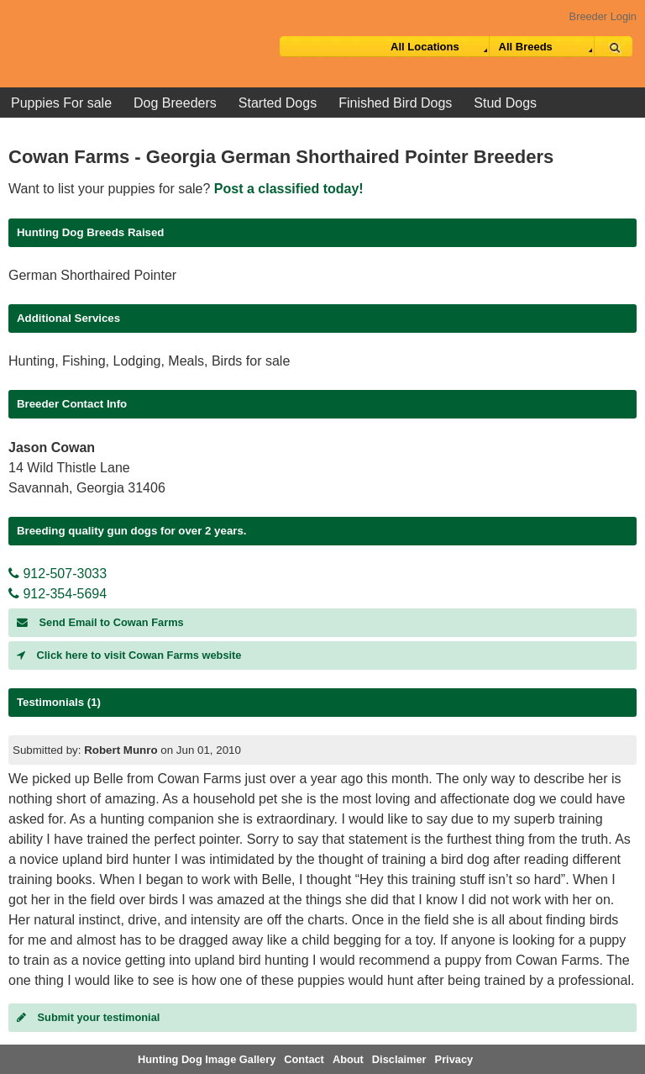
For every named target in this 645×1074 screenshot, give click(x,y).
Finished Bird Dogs (395, 103)
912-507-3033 (57, 573)
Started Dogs (278, 103)
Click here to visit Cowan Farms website (129, 655)
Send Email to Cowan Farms (100, 622)
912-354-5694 (57, 594)
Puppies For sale (61, 103)
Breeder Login (603, 16)
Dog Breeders (175, 103)
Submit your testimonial (88, 1017)
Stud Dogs (505, 103)
